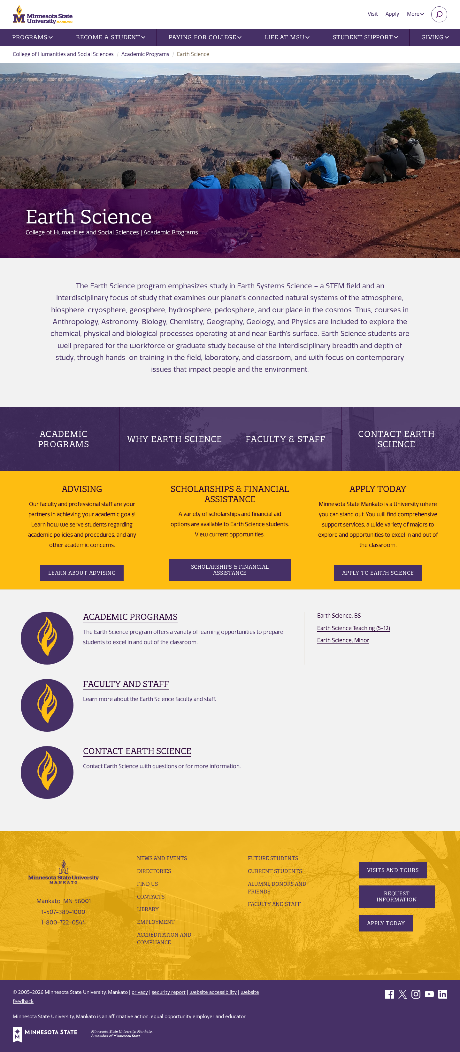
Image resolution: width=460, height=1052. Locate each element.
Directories (154, 871)
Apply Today (386, 923)
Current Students (275, 871)
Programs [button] (32, 37)
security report (169, 992)
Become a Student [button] (110, 37)
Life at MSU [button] (287, 37)
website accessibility (213, 992)
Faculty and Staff (126, 684)
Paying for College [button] (205, 37)
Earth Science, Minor (343, 640)
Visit (373, 14)
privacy (140, 992)
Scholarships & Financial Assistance (230, 570)
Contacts (151, 896)
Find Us (147, 884)
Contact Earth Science (396, 439)
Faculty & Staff (286, 439)
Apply (392, 14)
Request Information (396, 896)
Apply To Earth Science (378, 573)
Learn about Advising (82, 573)
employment (156, 922)
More (415, 14)
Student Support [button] (365, 37)
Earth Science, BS (339, 615)
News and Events (162, 858)
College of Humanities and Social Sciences (63, 54)
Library (148, 909)
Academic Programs (145, 54)
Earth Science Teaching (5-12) (353, 628)
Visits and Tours (393, 870)
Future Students (273, 858)
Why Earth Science (174, 439)
